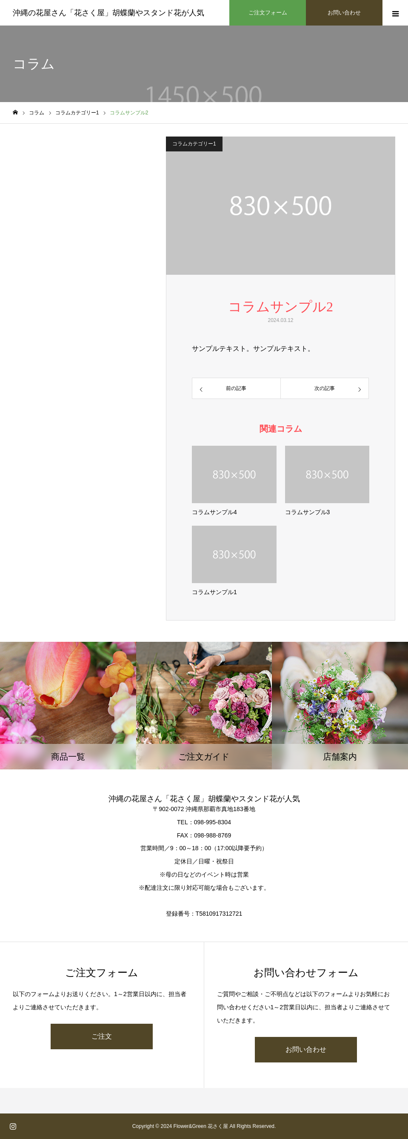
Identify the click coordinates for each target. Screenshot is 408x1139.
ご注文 (101, 1036)
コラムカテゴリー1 (194, 144)
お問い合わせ (305, 1049)
